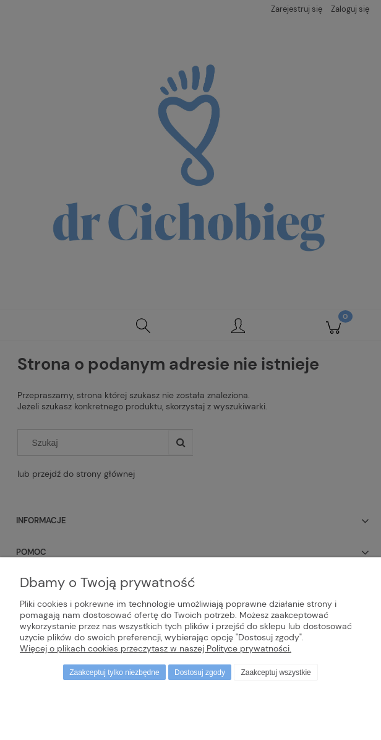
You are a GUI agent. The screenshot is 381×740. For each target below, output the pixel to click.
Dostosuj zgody (199, 672)
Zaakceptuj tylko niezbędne (114, 672)
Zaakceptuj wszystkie (275, 672)
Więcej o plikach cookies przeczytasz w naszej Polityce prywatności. (155, 648)
